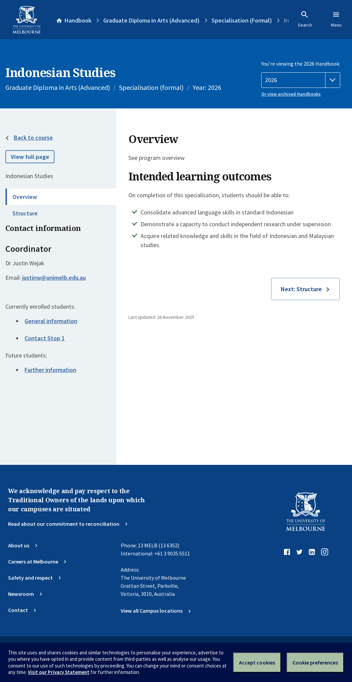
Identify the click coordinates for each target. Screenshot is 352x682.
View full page (30, 157)
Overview (24, 197)
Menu (336, 19)
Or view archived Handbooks (291, 94)
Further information (50, 370)
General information (51, 321)
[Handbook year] (301, 80)
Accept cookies (257, 662)
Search (305, 19)
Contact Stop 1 (45, 338)
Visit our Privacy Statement (58, 672)
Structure (25, 213)
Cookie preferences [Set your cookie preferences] (315, 662)
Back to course (33, 137)
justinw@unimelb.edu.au (54, 278)
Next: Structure (301, 289)
